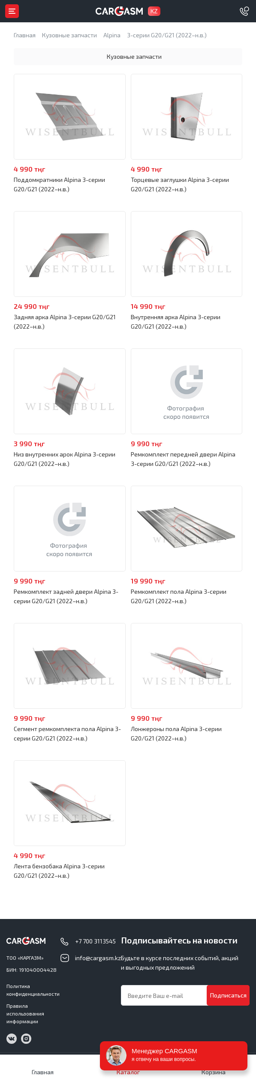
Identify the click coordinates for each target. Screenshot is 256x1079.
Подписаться (228, 995)
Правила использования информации (25, 1013)
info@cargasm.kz (98, 957)
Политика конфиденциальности (33, 990)
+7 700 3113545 (95, 941)
